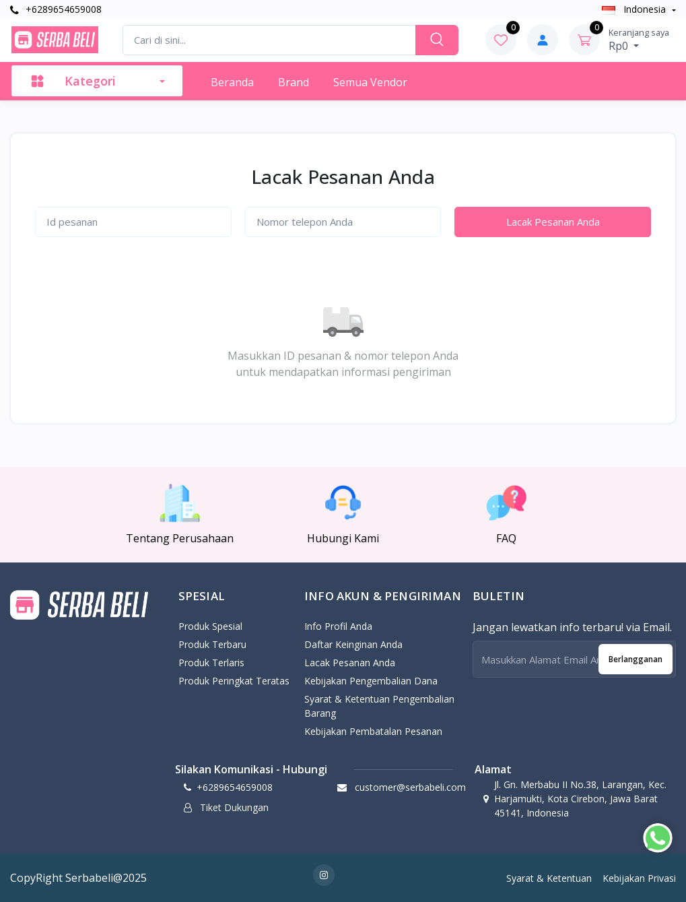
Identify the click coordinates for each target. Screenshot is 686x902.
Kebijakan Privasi (639, 878)
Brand (293, 82)
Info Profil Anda (338, 626)
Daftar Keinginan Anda (353, 644)
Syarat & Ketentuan (549, 878)
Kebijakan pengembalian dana (371, 680)
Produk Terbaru (212, 644)
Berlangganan (635, 659)
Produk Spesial (210, 626)
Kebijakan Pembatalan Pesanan (373, 731)
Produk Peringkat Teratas (233, 680)
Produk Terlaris (211, 662)
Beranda (232, 82)
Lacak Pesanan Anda (553, 221)
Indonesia (635, 9)
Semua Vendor (370, 82)
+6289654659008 (56, 9)
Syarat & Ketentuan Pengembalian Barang (379, 705)
